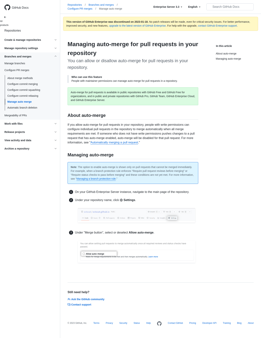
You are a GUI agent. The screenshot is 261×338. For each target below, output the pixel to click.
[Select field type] (167, 7)
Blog (239, 323)
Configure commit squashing (23, 89)
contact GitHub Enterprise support (217, 25)
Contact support (79, 304)
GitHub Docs (20, 7)
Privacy (109, 323)
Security (123, 323)
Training (227, 323)
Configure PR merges (82, 8)
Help (148, 323)
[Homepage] (159, 323)
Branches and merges (103, 4)
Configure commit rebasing (22, 95)
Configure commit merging (22, 84)
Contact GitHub (175, 323)
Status (137, 323)
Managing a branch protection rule (96, 178)
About (251, 323)
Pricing (192, 323)
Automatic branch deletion (22, 107)
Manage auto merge (19, 101)
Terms (96, 323)
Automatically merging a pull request (114, 142)
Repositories (12, 30)
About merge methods (20, 78)
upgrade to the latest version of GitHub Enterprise (137, 25)
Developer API (209, 323)
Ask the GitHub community (86, 299)
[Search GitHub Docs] (230, 6)
